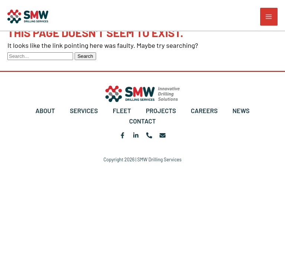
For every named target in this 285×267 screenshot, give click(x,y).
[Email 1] (163, 135)
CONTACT (142, 121)
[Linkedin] (136, 135)
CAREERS (204, 110)
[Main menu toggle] (269, 16)
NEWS (240, 110)
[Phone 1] (149, 135)
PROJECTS (161, 110)
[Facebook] (122, 135)
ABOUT (45, 110)
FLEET (122, 110)
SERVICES (84, 110)
